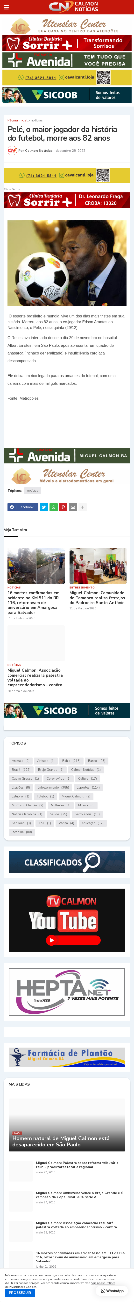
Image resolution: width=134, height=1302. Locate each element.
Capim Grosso (25, 778)
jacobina (22, 832)
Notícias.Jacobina (27, 814)
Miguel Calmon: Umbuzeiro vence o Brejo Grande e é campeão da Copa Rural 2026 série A (79, 1195)
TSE (45, 823)
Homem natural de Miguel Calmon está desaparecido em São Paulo (61, 1141)
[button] (6, 7)
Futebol (45, 796)
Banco (96, 761)
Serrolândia (87, 814)
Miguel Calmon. (76, 796)
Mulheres (61, 805)
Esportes (88, 787)
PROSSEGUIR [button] (20, 1292)
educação (93, 823)
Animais (20, 761)
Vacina (66, 823)
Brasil (21, 769)
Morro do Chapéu (27, 805)
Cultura (87, 778)
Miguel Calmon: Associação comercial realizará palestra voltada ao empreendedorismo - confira (35, 678)
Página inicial (17, 120)
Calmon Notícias (86, 769)
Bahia (71, 761)
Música (86, 805)
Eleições (21, 787)
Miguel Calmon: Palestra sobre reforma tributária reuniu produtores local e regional (77, 1165)
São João (21, 823)
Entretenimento (53, 787)
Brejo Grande (50, 769)
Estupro (20, 796)
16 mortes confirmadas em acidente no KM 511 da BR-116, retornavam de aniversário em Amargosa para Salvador (33, 603)
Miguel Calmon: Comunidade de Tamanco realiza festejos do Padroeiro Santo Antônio (97, 598)
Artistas (46, 761)
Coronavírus (59, 778)
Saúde (58, 814)
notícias (37, 120)
